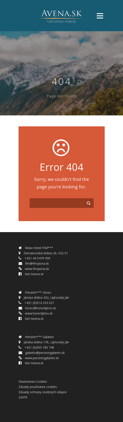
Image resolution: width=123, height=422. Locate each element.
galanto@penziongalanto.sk (44, 353)
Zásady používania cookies (38, 387)
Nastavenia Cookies (33, 381)
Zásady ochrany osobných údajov (43, 392)
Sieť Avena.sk (34, 274)
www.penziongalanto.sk (41, 358)
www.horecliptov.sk (38, 313)
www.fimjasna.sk (36, 269)
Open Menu (100, 15)
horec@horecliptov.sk (40, 308)
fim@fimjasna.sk (36, 263)
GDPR (23, 397)
